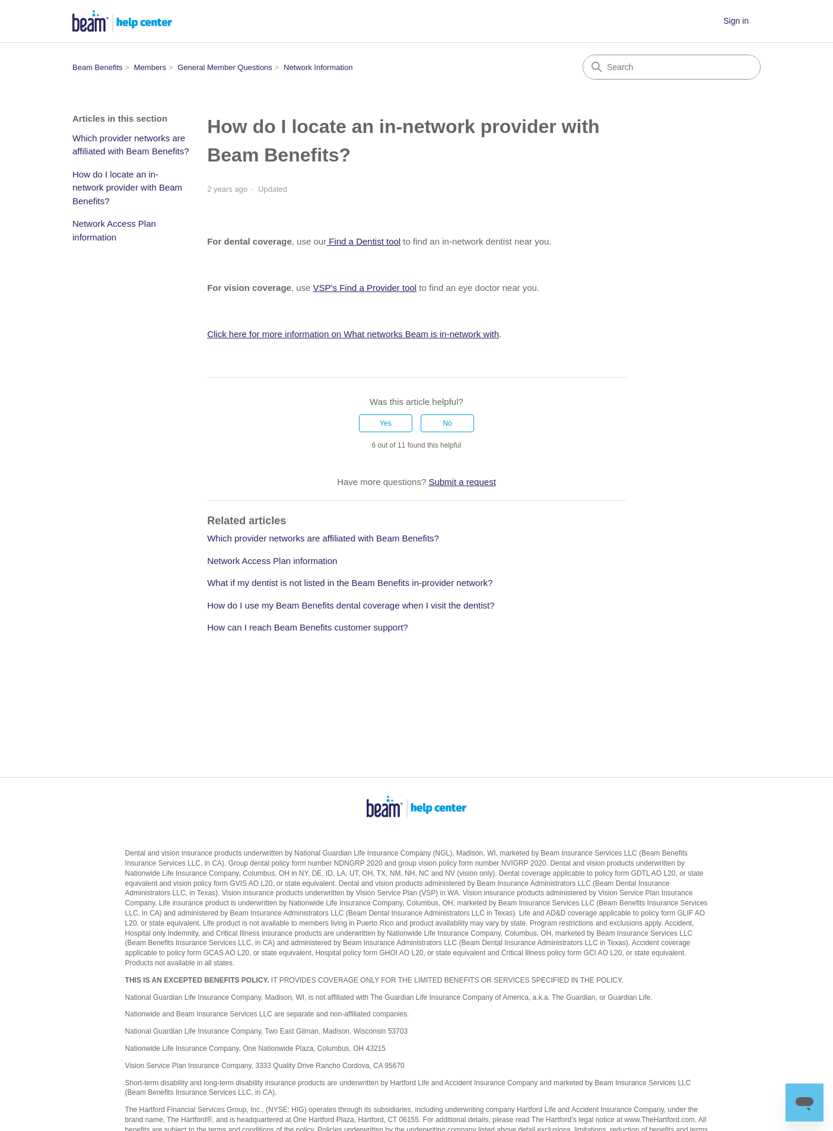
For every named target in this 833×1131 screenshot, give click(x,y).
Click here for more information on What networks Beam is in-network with (353, 334)
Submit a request (461, 482)
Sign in (736, 21)
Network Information (318, 67)
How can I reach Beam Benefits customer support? (307, 627)
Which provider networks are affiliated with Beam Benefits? (130, 145)
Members (150, 67)
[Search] (671, 67)
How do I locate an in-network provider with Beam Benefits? (127, 187)
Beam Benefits (97, 67)
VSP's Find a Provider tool (365, 288)
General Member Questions (224, 67)
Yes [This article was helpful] (386, 423)
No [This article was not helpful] (447, 423)
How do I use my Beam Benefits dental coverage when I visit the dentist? (350, 605)
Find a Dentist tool (363, 241)
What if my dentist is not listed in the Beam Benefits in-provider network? (349, 583)
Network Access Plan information (114, 230)
